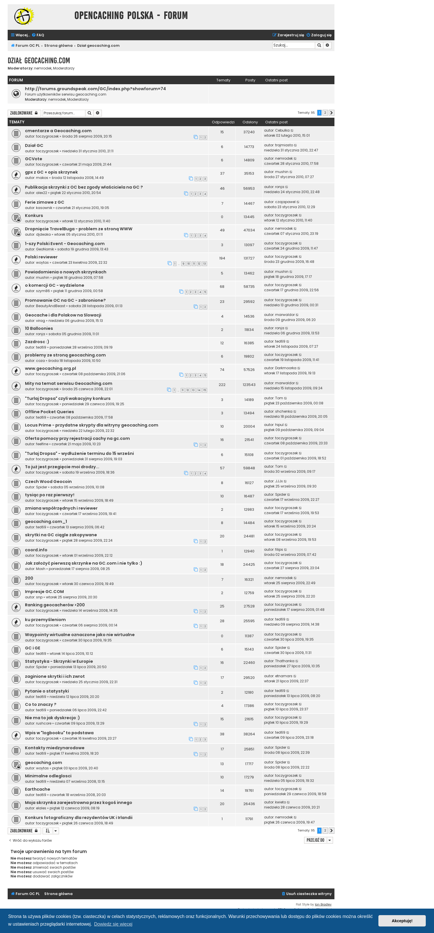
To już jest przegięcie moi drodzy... (62, 467)
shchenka (283, 411)
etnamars (283, 676)
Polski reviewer (41, 257)
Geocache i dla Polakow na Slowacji (63, 315)
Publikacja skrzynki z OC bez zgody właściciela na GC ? (84, 187)
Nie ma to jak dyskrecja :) (52, 718)
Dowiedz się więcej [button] (113, 924)
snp (39, 597)
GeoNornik (45, 249)
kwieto (280, 802)
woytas (42, 262)
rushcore (43, 723)
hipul (279, 424)
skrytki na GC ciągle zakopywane (61, 535)
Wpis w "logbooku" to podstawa (59, 733)
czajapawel (285, 201)
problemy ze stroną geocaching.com (65, 355)
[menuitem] (37, 35)
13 (204, 263)
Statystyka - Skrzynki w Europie (59, 661)
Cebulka (282, 130)
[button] (331, 113)
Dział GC (34, 145)
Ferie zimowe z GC (44, 202)
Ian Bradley (323, 904)
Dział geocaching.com (39, 60)
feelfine (42, 444)
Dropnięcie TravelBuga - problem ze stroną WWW (78, 229)
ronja (279, 186)
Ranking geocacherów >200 (55, 605)
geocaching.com (43, 762)
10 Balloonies (39, 328)
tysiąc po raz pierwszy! (49, 495)
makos (42, 177)
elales (41, 808)
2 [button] (325, 112)
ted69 (41, 347)
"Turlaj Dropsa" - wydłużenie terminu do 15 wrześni (79, 453)
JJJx (279, 481)
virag (40, 320)
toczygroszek (47, 136)
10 (188, 263)
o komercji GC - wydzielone (54, 285)
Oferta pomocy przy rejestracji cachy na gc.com (77, 438)
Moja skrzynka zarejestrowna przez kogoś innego (78, 802)
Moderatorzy (64, 68)
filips (279, 549)
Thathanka (284, 660)
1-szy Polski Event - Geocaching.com (65, 243)
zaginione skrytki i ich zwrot (55, 676)
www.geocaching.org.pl (50, 368)
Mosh (40, 568)
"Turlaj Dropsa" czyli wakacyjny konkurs (68, 398)
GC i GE (32, 648)
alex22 (41, 192)
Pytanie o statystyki (47, 691)
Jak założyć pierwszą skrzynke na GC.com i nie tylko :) (83, 563)
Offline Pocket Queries (49, 412)
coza (40, 360)
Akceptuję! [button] (402, 921)
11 (194, 263)
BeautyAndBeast (50, 305)
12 (199, 263)
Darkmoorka (285, 368)
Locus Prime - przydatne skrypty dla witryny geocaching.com (91, 425)
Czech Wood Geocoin (48, 481)
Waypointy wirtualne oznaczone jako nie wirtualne (80, 635)
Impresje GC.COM (44, 591)
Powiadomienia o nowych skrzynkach (65, 272)
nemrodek (43, 68)
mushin (281, 171)
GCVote (33, 159)
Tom (279, 398)
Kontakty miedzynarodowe (55, 748)
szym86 (43, 290)
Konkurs (34, 215)
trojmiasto (284, 145)
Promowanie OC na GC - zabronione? (65, 300)
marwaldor (285, 314)
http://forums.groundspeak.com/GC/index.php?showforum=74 (95, 89)
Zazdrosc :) (37, 342)
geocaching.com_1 (46, 521)
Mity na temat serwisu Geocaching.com (68, 383)
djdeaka (43, 234)
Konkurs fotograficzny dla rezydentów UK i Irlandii (78, 817)
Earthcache (37, 789)
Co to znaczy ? (40, 704)
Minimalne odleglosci (48, 776)
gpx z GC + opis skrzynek (51, 172)
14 (199, 390)
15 (204, 390)
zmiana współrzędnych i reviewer (61, 508)
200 (29, 578)
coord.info (36, 550)
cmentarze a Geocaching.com (58, 131)
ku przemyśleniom (45, 619)
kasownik (44, 207)
